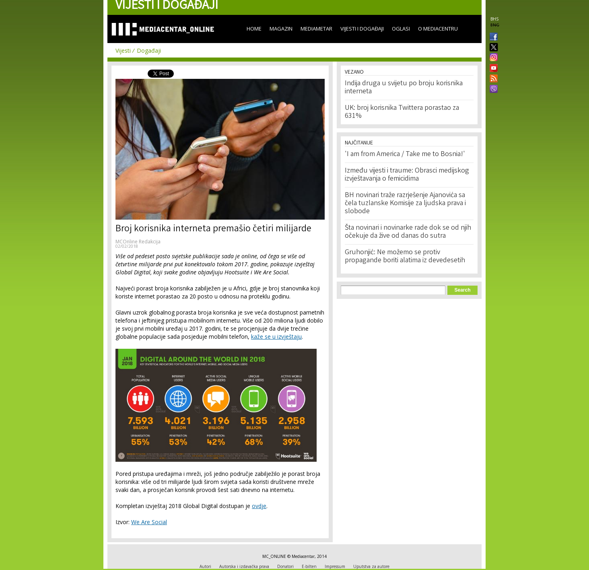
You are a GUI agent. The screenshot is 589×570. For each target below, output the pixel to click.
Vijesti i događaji (362, 28)
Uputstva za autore (371, 566)
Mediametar (316, 28)
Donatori (285, 566)
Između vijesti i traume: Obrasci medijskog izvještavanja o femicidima (407, 175)
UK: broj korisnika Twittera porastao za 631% (402, 112)
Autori (205, 566)
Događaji (149, 50)
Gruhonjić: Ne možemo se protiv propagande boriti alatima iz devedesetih (405, 256)
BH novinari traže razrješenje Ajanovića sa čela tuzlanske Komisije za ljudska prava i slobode (405, 203)
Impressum (335, 566)
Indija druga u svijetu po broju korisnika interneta (404, 87)
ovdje (259, 506)
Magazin (281, 28)
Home (254, 28)
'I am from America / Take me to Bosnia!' (405, 154)
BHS (494, 19)
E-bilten (309, 566)
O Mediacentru (438, 28)
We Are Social (149, 522)
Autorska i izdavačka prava (244, 566)
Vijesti (123, 50)
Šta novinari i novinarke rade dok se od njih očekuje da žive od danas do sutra (408, 232)
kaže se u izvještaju (276, 336)
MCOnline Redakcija (138, 241)
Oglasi (401, 28)
